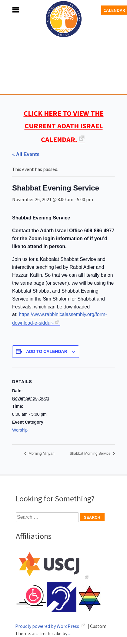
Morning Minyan (41, 453)
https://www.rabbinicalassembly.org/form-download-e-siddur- (59, 319)
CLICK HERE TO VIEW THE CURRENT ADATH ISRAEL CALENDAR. (64, 126)
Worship (20, 430)
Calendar (114, 10)
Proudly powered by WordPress (47, 626)
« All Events (25, 154)
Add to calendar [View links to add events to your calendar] (46, 351)
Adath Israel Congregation (63, 52)
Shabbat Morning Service (91, 453)
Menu (9, 10)
